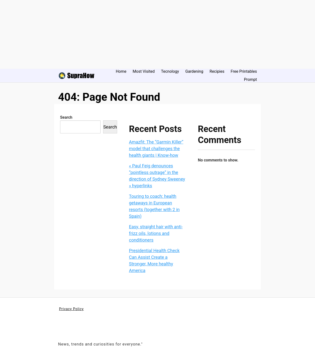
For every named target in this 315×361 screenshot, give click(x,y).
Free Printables (244, 71)
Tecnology (170, 71)
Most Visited (144, 71)
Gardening (194, 71)
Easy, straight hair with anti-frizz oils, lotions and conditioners (156, 233)
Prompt (250, 79)
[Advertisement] (147, 34)
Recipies (217, 71)
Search (66, 117)
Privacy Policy (71, 309)
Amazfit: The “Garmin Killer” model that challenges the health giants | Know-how (156, 148)
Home (121, 71)
